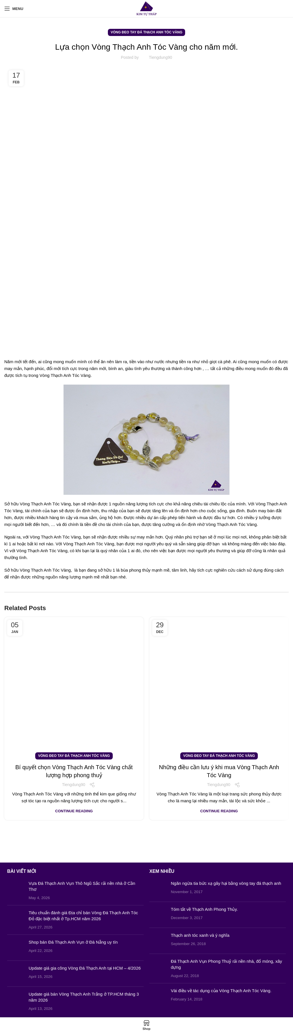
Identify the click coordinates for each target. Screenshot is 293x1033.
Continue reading (74, 811)
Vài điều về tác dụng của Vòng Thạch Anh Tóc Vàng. (221, 990)
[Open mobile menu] (13, 8)
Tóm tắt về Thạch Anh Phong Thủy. (204, 909)
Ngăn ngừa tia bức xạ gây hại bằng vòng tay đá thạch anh (226, 883)
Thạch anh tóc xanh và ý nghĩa (200, 935)
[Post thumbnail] (15, 890)
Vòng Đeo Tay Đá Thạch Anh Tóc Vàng (147, 32)
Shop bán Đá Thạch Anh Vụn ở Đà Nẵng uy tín (73, 942)
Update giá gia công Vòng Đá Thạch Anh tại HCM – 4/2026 (85, 968)
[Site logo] (146, 8)
